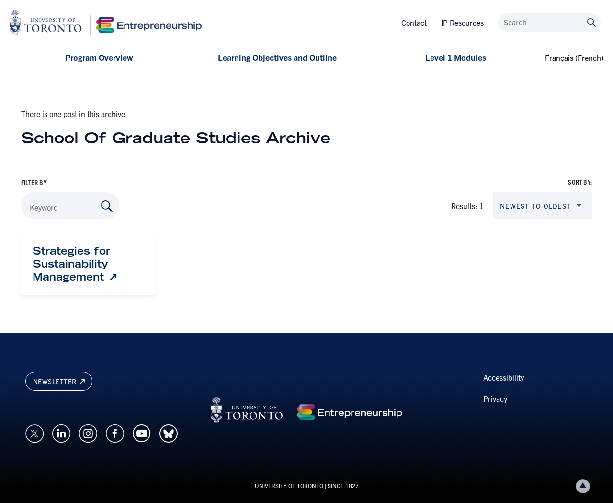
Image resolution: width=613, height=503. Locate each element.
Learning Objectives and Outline (277, 57)
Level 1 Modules (455, 57)
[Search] (549, 22)
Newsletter (59, 381)
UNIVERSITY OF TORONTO (289, 485)
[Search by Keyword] (106, 206)
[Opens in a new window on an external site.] (34, 432)
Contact (414, 22)
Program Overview (99, 57)
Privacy (495, 398)
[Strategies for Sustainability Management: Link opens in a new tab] (88, 264)
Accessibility (503, 377)
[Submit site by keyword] (591, 22)
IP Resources (462, 22)
